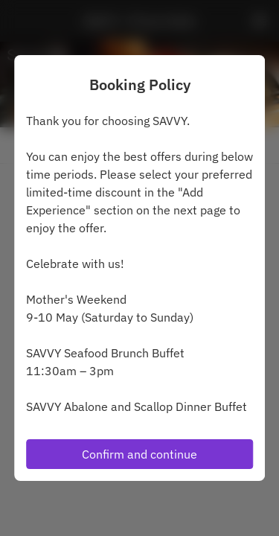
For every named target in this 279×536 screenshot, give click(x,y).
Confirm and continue (139, 454)
